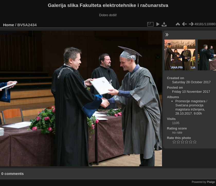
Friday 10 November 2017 (191, 92)
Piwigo (211, 181)
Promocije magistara (190, 101)
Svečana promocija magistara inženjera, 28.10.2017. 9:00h (190, 109)
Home (8, 25)
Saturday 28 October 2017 (191, 82)
